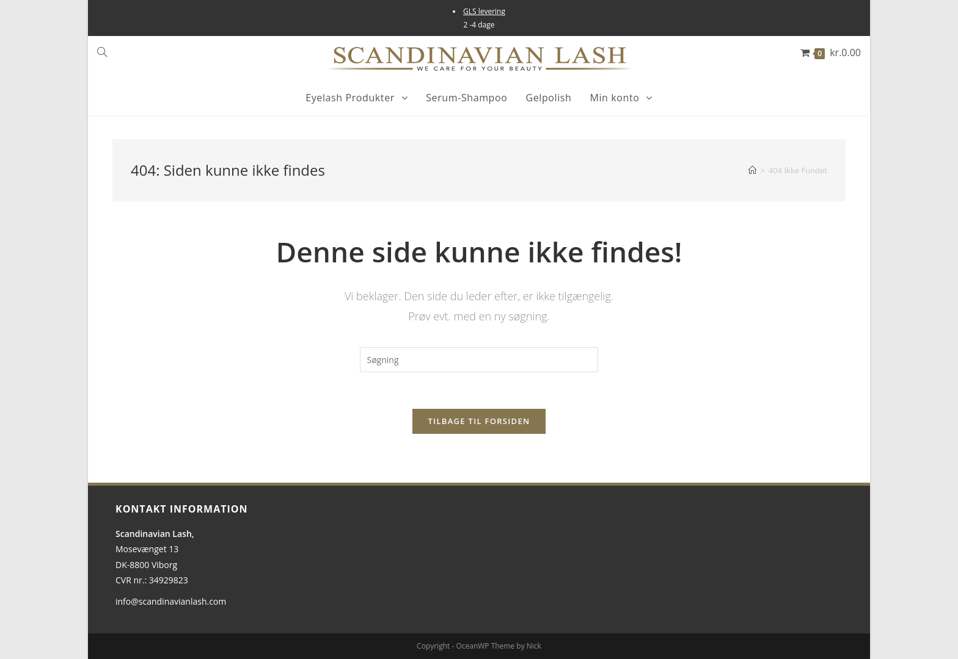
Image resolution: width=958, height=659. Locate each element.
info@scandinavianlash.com (170, 601)
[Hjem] (752, 170)
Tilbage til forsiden (479, 421)
